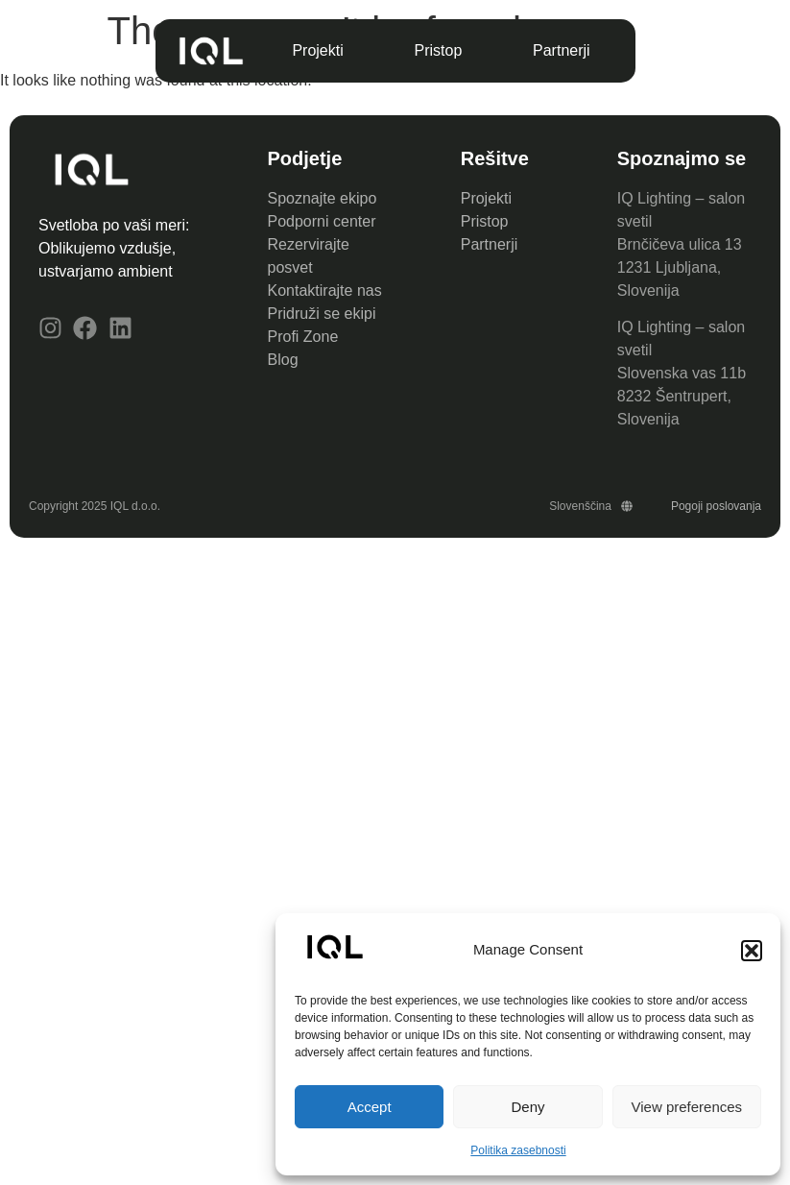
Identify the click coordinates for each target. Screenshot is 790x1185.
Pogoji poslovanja (716, 506)
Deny (527, 1107)
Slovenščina (591, 506)
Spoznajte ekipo (322, 198)
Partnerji (561, 50)
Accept (369, 1107)
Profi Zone (305, 336)
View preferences (687, 1107)
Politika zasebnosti (517, 1150)
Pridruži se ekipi (322, 313)
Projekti (317, 50)
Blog (283, 359)
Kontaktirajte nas (325, 290)
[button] (751, 950)
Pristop (438, 50)
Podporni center (322, 221)
